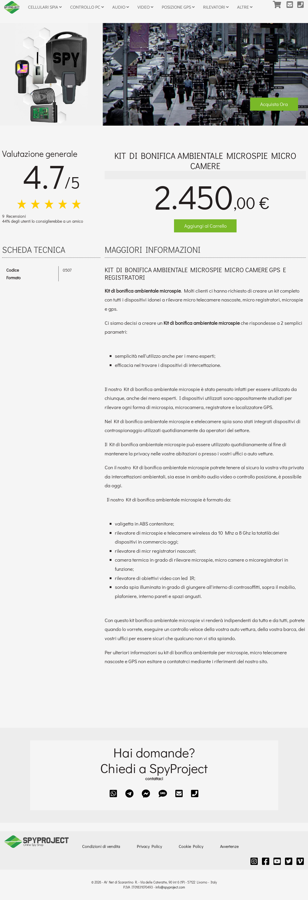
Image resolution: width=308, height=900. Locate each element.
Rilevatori (216, 7)
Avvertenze (229, 846)
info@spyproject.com (170, 887)
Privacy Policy (149, 846)
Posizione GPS (178, 7)
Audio (120, 7)
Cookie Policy (191, 846)
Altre (245, 7)
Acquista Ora (274, 104)
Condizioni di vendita (101, 846)
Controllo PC (87, 7)
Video (145, 7)
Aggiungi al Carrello (205, 225)
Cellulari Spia (45, 7)
